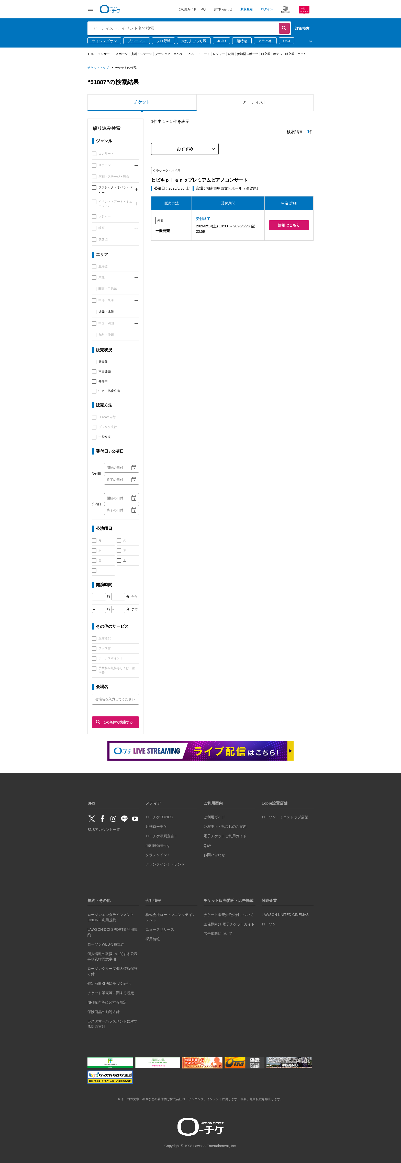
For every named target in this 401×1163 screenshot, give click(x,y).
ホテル (277, 54)
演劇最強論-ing (157, 845)
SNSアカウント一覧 (103, 830)
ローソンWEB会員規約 (105, 944)
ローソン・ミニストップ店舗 (285, 817)
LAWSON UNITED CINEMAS (285, 915)
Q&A (207, 845)
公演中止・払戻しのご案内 (225, 826)
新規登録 (246, 9)
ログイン (267, 9)
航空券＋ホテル (296, 54)
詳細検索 (302, 28)
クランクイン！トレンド (165, 864)
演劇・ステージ (141, 54)
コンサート (105, 54)
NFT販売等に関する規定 (107, 1002)
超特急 (242, 41)
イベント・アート (197, 54)
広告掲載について (218, 934)
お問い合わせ (223, 9)
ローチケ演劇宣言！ (162, 836)
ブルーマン (137, 41)
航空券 (265, 54)
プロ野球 (163, 41)
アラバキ (265, 41)
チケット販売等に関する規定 (110, 993)
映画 (231, 54)
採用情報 (153, 939)
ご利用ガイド (214, 817)
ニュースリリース (160, 929)
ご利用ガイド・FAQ (192, 9)
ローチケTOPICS (159, 817)
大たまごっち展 (193, 41)
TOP (91, 54)
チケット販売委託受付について (229, 915)
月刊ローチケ (156, 826)
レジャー (219, 54)
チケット (142, 102)
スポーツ (122, 54)
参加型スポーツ (247, 54)
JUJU (221, 41)
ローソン (269, 924)
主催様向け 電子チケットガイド (229, 924)
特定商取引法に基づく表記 (108, 983)
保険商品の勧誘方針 (103, 1012)
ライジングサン (104, 41)
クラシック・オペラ (169, 54)
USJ (286, 41)
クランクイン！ (158, 855)
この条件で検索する (114, 722)
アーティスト (255, 102)
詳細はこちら (289, 225)
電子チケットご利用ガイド (225, 836)
